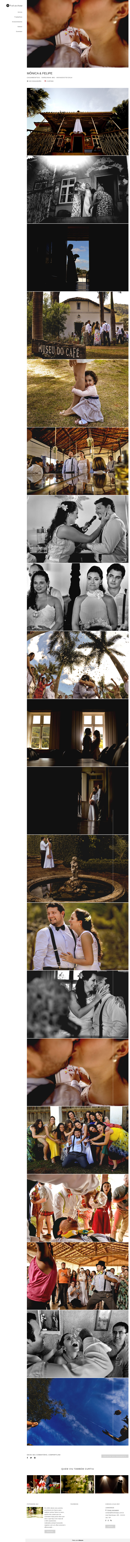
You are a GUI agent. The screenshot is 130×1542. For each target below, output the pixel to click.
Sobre (20, 26)
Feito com (77, 1540)
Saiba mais (50, 1531)
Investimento (17, 22)
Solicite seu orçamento (114, 1456)
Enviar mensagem (113, 1510)
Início (20, 12)
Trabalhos (18, 17)
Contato (19, 31)
